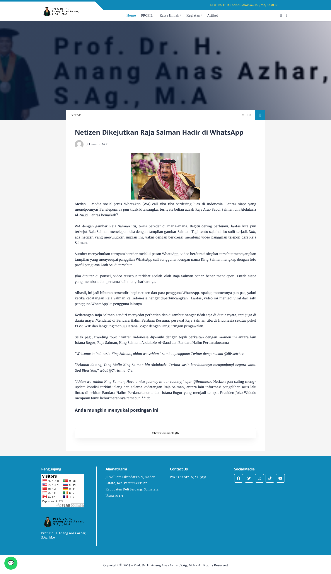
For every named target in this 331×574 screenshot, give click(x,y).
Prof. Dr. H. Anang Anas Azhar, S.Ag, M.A (164, 565)
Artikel (212, 15)
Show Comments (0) (165, 433)
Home (131, 15)
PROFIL (147, 15)
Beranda (75, 115)
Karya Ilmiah (169, 15)
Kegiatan (193, 15)
